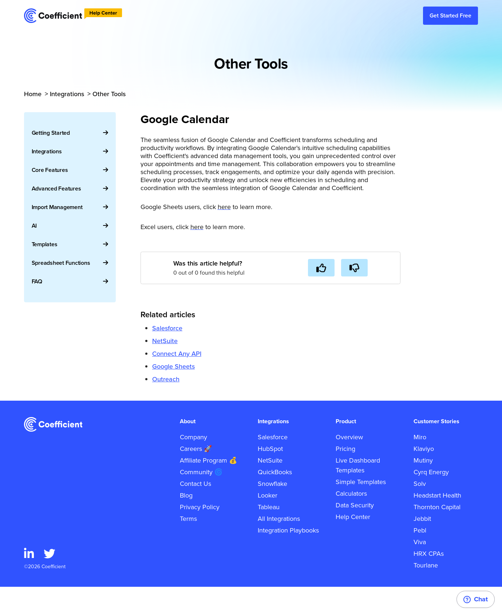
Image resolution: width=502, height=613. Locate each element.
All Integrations (279, 545)
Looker (267, 521)
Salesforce (167, 328)
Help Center (353, 543)
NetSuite (165, 341)
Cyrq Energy (431, 498)
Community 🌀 (201, 498)
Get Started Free (450, 15)
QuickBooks (275, 498)
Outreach (165, 379)
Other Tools (109, 94)
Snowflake (272, 510)
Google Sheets (173, 366)
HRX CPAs (429, 580)
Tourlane (426, 591)
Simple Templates (361, 508)
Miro (420, 463)
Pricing (345, 475)
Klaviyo (424, 475)
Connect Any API (176, 353)
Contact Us (195, 510)
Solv (420, 510)
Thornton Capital (437, 533)
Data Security (355, 531)
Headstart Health (437, 521)
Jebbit (422, 545)
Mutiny (423, 486)
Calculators (351, 519)
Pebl (420, 556)
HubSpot (270, 475)
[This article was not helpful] (354, 267)
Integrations (67, 94)
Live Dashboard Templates (358, 491)
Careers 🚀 (196, 475)
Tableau (269, 533)
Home (32, 94)
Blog (186, 521)
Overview (349, 463)
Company (193, 463)
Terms (188, 545)
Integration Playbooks (288, 556)
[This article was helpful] (321, 267)
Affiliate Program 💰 (208, 486)
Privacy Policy (200, 533)
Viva (420, 568)
